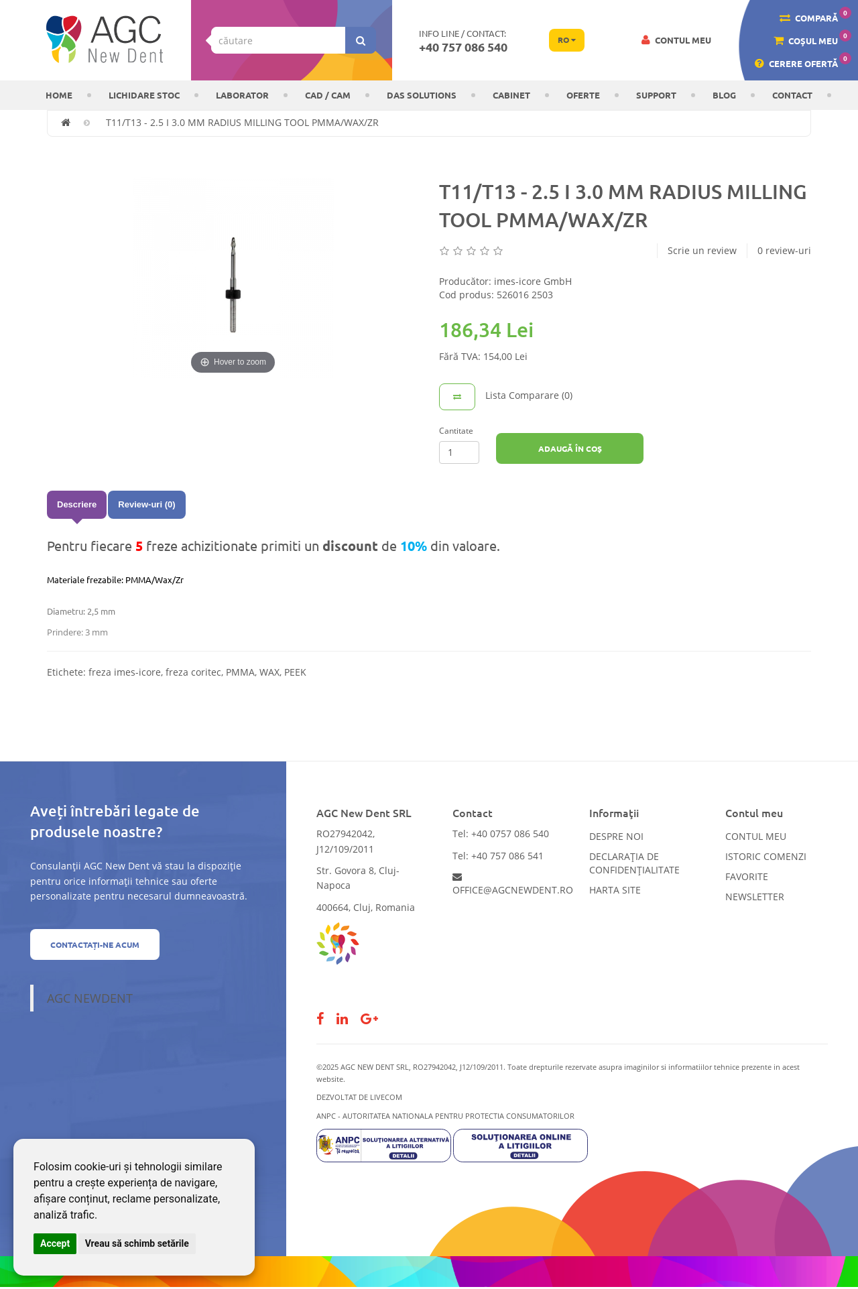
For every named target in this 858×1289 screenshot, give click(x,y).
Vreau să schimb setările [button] (137, 1243)
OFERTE (583, 95)
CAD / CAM (328, 95)
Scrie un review (702, 250)
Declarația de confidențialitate (634, 863)
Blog (724, 95)
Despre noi (616, 836)
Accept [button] (55, 1243)
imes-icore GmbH (533, 281)
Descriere (77, 504)
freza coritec (193, 672)
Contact (792, 95)
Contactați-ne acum (94, 944)
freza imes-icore (124, 672)
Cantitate (456, 430)
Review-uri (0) (146, 504)
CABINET (511, 95)
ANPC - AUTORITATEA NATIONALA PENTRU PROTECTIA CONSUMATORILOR (445, 1116)
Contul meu (755, 836)
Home (59, 95)
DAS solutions (421, 95)
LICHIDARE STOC (144, 95)
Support (656, 95)
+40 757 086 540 (463, 46)
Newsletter (754, 896)
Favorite (746, 876)
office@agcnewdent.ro (512, 884)
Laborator (242, 95)
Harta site (615, 889)
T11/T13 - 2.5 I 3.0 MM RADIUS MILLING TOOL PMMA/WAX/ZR (242, 122)
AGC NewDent (90, 998)
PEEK (295, 672)
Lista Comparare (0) (528, 395)
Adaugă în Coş (570, 448)
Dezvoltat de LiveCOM (359, 1097)
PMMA (240, 672)
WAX (269, 672)
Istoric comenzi (765, 856)
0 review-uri (784, 250)
